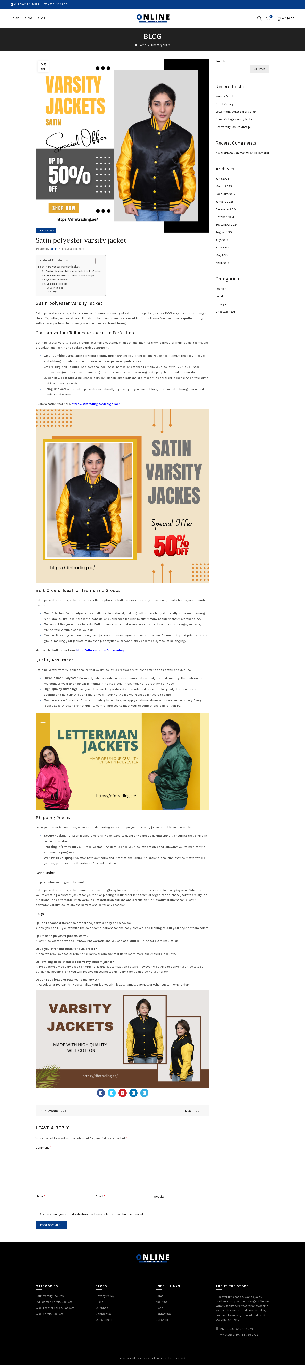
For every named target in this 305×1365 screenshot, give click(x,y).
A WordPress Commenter (232, 153)
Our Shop (102, 1308)
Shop (41, 18)
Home (14, 18)
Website (159, 1196)
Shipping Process (57, 283)
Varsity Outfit (224, 96)
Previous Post (55, 1111)
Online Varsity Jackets (145, 1358)
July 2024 (222, 240)
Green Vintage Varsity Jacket (235, 119)
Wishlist (270, 16)
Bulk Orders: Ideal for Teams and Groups (70, 275)
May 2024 (222, 255)
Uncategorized (161, 45)
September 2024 (227, 224)
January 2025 (225, 201)
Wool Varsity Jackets (50, 1314)
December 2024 (226, 209)
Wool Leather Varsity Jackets (55, 1308)
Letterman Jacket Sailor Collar (236, 111)
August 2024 (224, 232)
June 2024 (222, 247)
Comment (43, 1147)
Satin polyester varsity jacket (60, 266)
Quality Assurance (57, 279)
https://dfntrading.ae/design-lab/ (96, 404)
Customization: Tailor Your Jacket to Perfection (73, 271)
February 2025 (225, 194)
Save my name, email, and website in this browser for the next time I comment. (92, 1214)
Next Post (193, 1111)
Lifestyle (221, 304)
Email (100, 1196)
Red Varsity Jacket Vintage (233, 127)
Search (220, 61)
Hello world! (261, 153)
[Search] (259, 18)
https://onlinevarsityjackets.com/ (60, 882)
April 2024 (222, 263)
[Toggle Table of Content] (96, 261)
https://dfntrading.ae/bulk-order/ (100, 650)
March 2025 (224, 186)
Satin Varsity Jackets (50, 1296)
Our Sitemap (104, 1320)
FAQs (54, 291)
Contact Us (103, 1314)
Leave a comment (73, 248)
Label (219, 296)
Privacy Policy (105, 1296)
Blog (28, 18)
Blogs (99, 1302)
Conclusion (57, 287)
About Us (162, 1302)
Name (41, 1196)
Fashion (221, 289)
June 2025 (222, 178)
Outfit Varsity (224, 104)
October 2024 (225, 217)
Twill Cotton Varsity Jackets (54, 1302)
